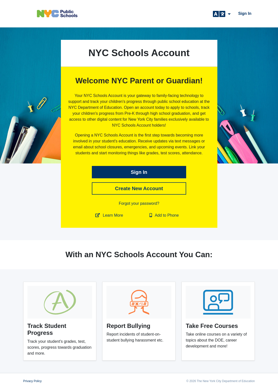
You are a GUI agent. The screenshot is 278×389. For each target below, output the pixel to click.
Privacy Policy (32, 381)
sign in (244, 13)
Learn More (109, 215)
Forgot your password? (139, 203)
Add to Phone (164, 215)
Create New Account (139, 188)
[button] (222, 14)
